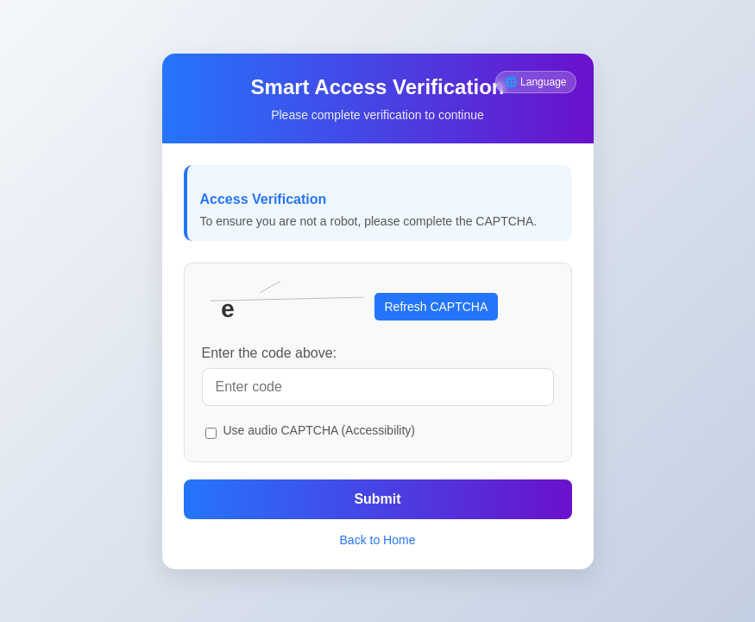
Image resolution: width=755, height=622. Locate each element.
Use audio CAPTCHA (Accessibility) (319, 430)
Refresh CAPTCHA (436, 307)
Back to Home (378, 540)
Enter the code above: (269, 353)
